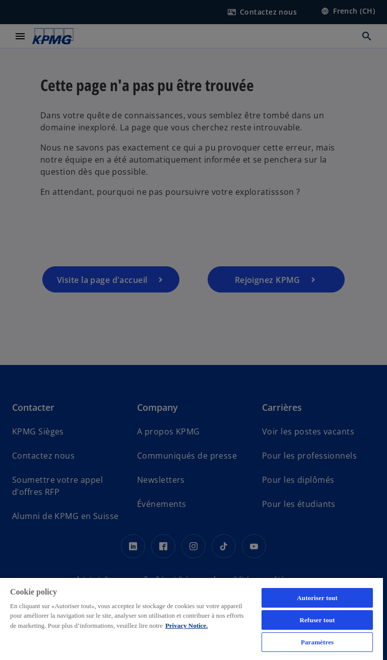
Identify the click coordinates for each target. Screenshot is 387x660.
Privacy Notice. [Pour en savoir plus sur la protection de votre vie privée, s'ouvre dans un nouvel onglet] (186, 625)
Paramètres (317, 642)
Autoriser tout (317, 598)
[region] (191, 618)
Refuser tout (317, 620)
